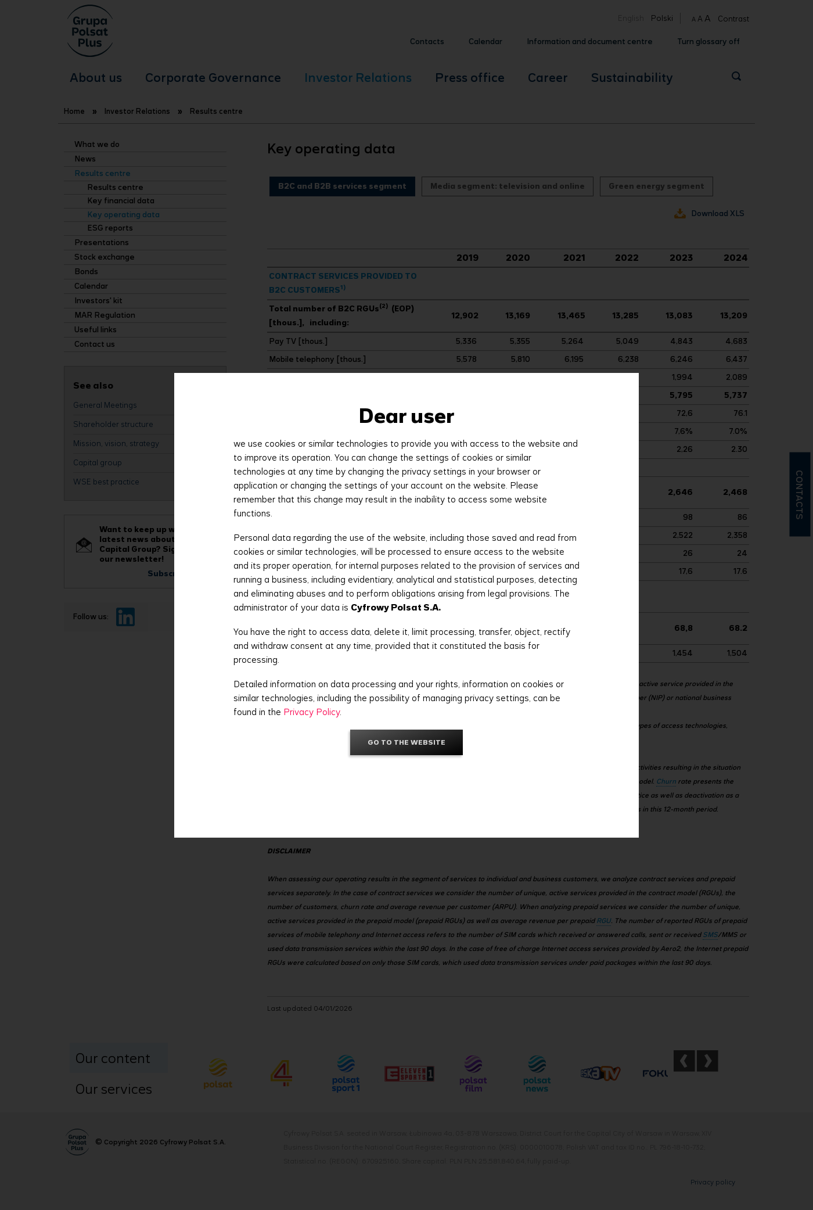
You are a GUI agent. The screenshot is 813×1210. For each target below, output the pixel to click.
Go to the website (406, 742)
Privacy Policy (311, 712)
